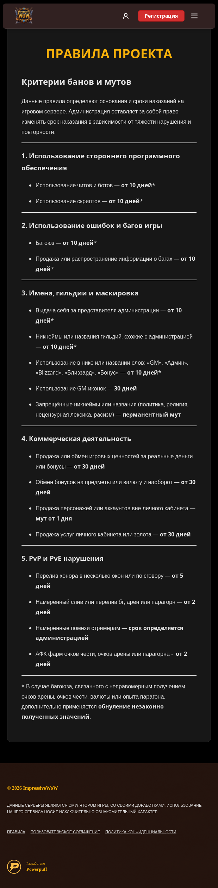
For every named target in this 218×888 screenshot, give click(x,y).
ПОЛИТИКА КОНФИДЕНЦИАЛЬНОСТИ (140, 832)
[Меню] (194, 16)
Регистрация (161, 15)
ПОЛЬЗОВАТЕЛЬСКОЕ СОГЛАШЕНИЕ (65, 832)
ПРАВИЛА (16, 832)
